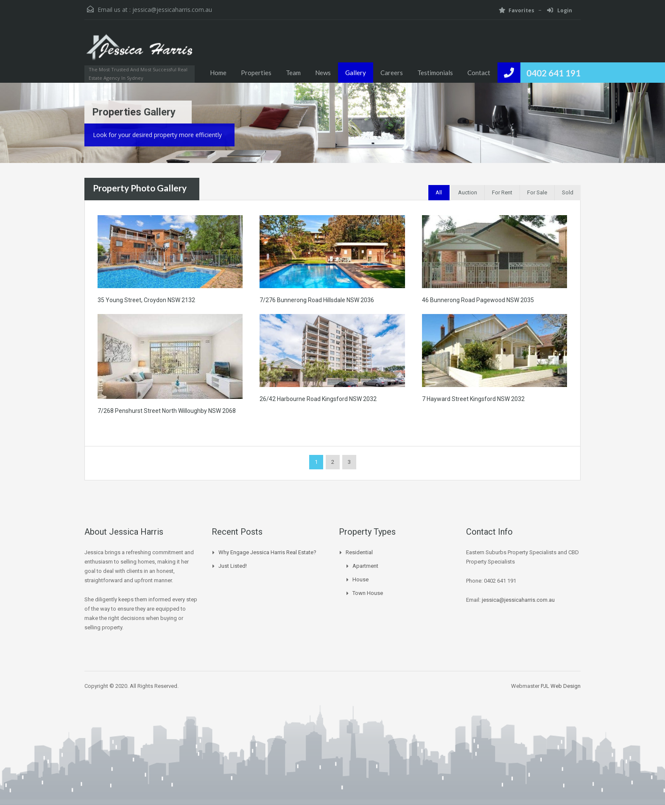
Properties (256, 72)
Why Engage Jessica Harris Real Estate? (267, 552)
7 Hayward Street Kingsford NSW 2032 (473, 398)
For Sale (537, 192)
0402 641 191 (553, 72)
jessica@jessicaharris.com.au (172, 10)
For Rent (502, 192)
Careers (391, 72)
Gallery (355, 72)
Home (218, 72)
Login (559, 10)
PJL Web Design (561, 686)
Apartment (365, 566)
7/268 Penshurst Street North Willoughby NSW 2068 (167, 410)
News (323, 72)
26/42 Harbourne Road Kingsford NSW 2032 (318, 398)
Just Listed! (232, 566)
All (439, 192)
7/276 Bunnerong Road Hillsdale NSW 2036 (317, 300)
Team (293, 72)
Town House (367, 593)
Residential (359, 552)
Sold (567, 192)
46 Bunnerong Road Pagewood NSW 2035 (478, 300)
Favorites (516, 10)
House (360, 579)
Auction (467, 192)
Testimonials (435, 72)
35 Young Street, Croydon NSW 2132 (146, 300)
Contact (478, 72)
